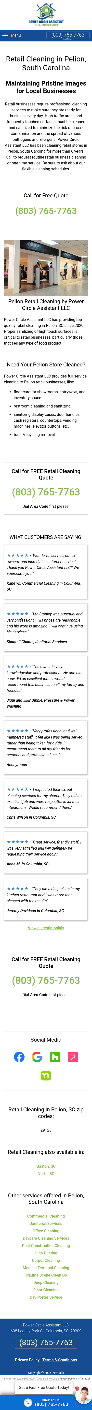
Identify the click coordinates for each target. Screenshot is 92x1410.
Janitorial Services (46, 1217)
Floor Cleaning (46, 1284)
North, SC (46, 1167)
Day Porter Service (46, 1291)
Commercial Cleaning (46, 1210)
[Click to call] (46, 1402)
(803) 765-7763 (68, 35)
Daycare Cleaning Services (46, 1232)
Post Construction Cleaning (46, 1239)
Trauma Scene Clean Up (46, 1269)
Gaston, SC (46, 1160)
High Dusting (46, 1247)
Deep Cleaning (46, 1276)
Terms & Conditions (59, 1354)
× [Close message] (70, 1383)
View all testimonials (46, 922)
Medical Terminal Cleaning (46, 1262)
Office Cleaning (46, 1225)
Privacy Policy (27, 1354)
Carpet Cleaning (46, 1254)
